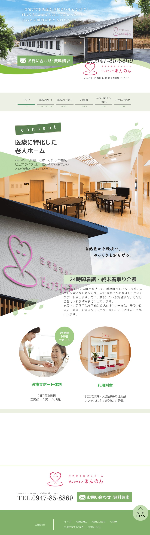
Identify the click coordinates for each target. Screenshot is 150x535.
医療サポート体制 (46, 384)
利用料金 (105, 385)
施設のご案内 (64, 103)
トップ (26, 103)
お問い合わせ (122, 103)
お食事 (84, 103)
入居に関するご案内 (103, 102)
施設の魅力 (45, 103)
